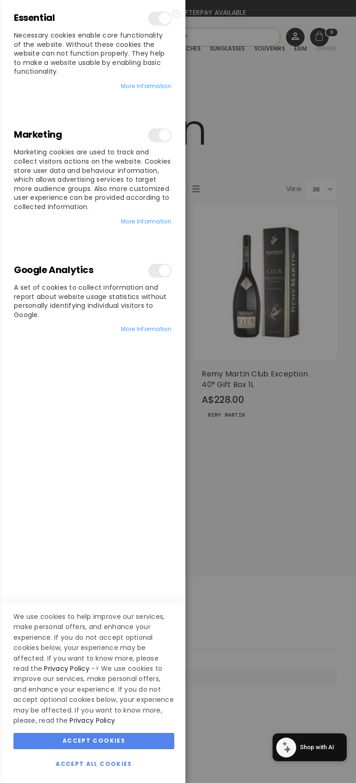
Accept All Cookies (94, 764)
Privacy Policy (66, 668)
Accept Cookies (94, 741)
